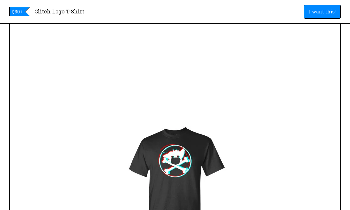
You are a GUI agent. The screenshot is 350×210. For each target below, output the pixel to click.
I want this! (322, 11)
